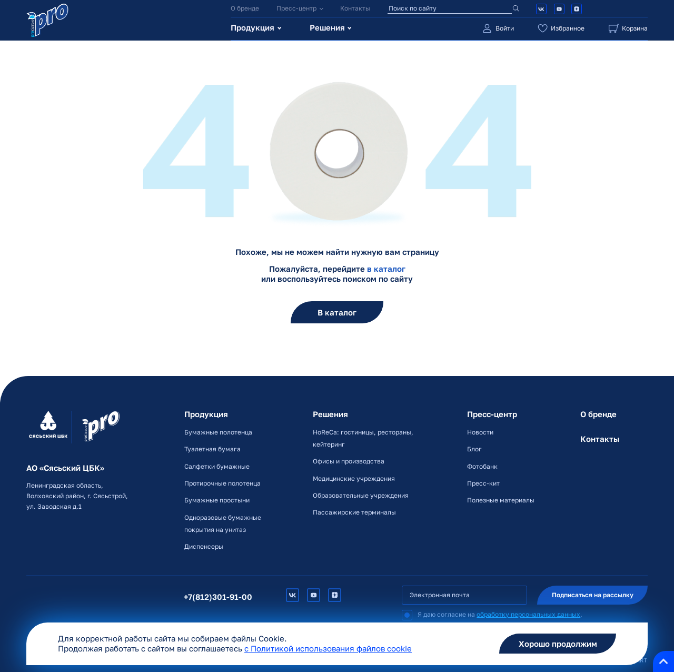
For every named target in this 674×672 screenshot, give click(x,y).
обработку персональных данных (528, 614)
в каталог (386, 268)
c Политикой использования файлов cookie (328, 648)
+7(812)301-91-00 (218, 596)
